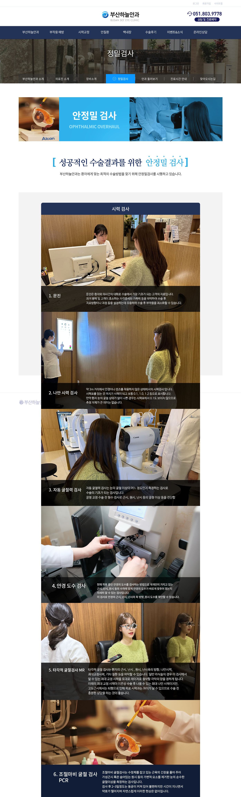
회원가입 (206, 3)
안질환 (105, 32)
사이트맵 (218, 3)
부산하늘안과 (30, 32)
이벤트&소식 (175, 32)
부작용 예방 (58, 32)
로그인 (196, 3)
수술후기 (150, 32)
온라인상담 (200, 32)
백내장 (127, 32)
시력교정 (83, 32)
